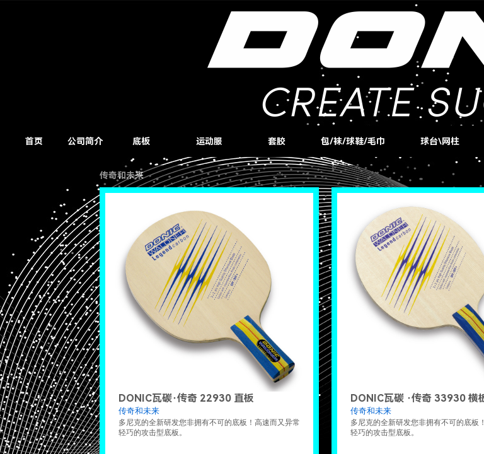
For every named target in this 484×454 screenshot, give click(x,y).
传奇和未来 (138, 411)
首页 (34, 141)
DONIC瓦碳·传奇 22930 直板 (186, 398)
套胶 (276, 141)
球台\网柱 (439, 141)
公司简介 (85, 141)
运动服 (209, 141)
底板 (141, 141)
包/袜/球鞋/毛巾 (353, 141)
